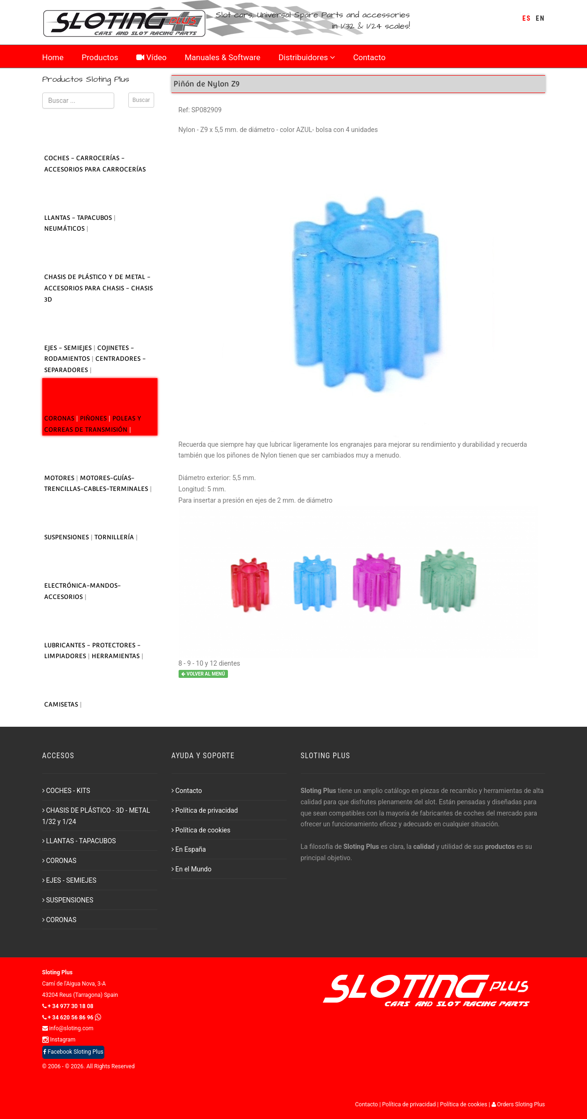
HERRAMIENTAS (116, 656)
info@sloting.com (68, 1028)
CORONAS (60, 418)
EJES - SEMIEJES (69, 347)
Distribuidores (306, 57)
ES (527, 18)
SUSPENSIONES (67, 537)
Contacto (369, 57)
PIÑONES (94, 418)
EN (540, 18)
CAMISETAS (62, 704)
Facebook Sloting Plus (73, 1052)
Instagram (59, 1039)
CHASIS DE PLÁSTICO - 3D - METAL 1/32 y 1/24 (96, 816)
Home (53, 57)
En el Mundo (192, 869)
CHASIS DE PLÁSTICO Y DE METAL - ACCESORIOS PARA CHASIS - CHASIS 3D (98, 288)
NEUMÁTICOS (65, 228)
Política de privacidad (205, 810)
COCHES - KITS (66, 790)
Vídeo (151, 57)
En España (189, 849)
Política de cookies (201, 830)
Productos (100, 57)
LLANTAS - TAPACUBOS (79, 217)
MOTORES (60, 478)
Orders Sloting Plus (518, 1104)
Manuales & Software (222, 57)
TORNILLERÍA (115, 537)
